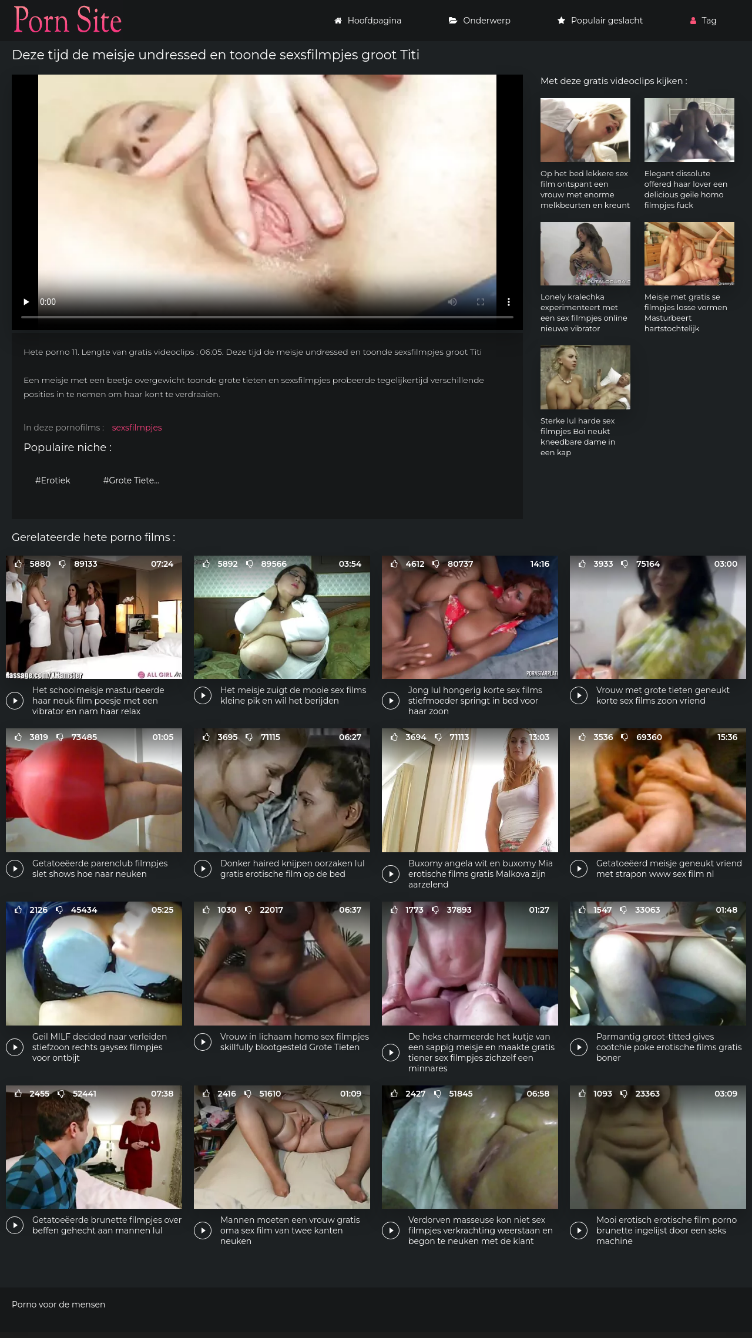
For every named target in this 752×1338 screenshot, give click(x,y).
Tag (703, 20)
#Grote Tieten (131, 480)
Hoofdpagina (368, 20)
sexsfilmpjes (137, 427)
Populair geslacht (600, 20)
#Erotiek (52, 480)
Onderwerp (480, 20)
